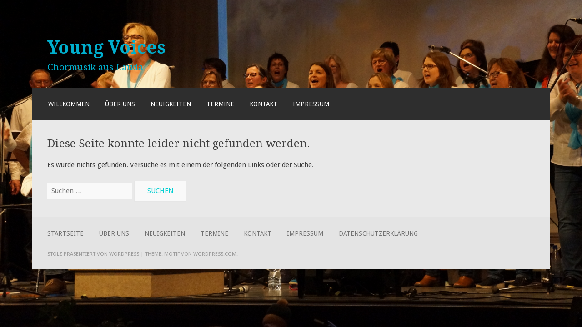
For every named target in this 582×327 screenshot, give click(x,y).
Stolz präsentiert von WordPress (93, 254)
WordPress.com (214, 254)
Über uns (120, 104)
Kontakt (263, 104)
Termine (220, 104)
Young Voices (106, 47)
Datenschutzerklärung (378, 233)
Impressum (311, 104)
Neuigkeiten (171, 104)
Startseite (65, 233)
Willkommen (69, 104)
